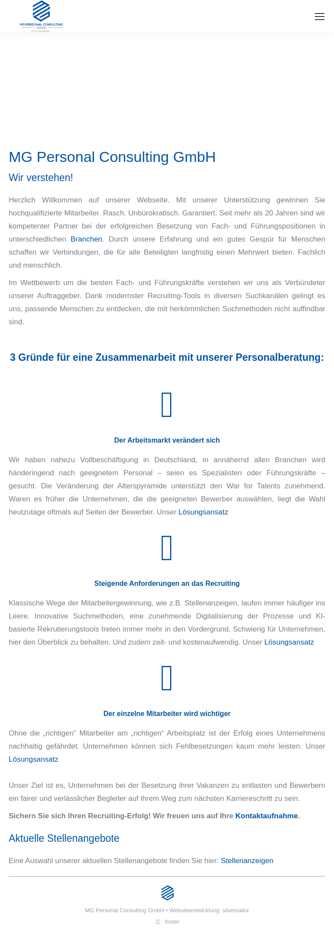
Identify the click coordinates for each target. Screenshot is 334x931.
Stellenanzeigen (247, 861)
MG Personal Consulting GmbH (124, 910)
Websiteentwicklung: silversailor (209, 910)
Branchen (86, 239)
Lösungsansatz (203, 512)
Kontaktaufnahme (266, 816)
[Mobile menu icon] (319, 16)
